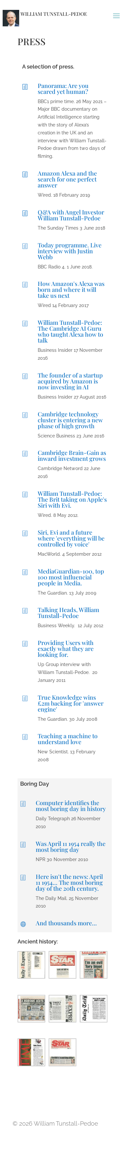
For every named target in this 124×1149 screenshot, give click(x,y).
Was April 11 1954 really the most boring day (70, 847)
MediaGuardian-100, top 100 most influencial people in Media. (71, 577)
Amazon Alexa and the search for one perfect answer (67, 179)
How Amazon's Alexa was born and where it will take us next (71, 289)
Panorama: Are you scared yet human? (63, 89)
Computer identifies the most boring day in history (71, 806)
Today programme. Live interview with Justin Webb (70, 251)
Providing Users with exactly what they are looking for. (66, 649)
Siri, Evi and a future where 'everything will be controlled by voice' (71, 538)
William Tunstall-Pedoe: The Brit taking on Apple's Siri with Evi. (72, 499)
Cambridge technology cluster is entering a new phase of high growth (70, 420)
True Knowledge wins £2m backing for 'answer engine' (70, 703)
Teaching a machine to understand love (68, 739)
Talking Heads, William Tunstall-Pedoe (68, 613)
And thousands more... (66, 923)
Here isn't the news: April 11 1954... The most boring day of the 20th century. (69, 882)
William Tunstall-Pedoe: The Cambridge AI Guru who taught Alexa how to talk (70, 331)
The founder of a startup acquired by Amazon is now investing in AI (70, 381)
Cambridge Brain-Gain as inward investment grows (72, 455)
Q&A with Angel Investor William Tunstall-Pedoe (71, 215)
